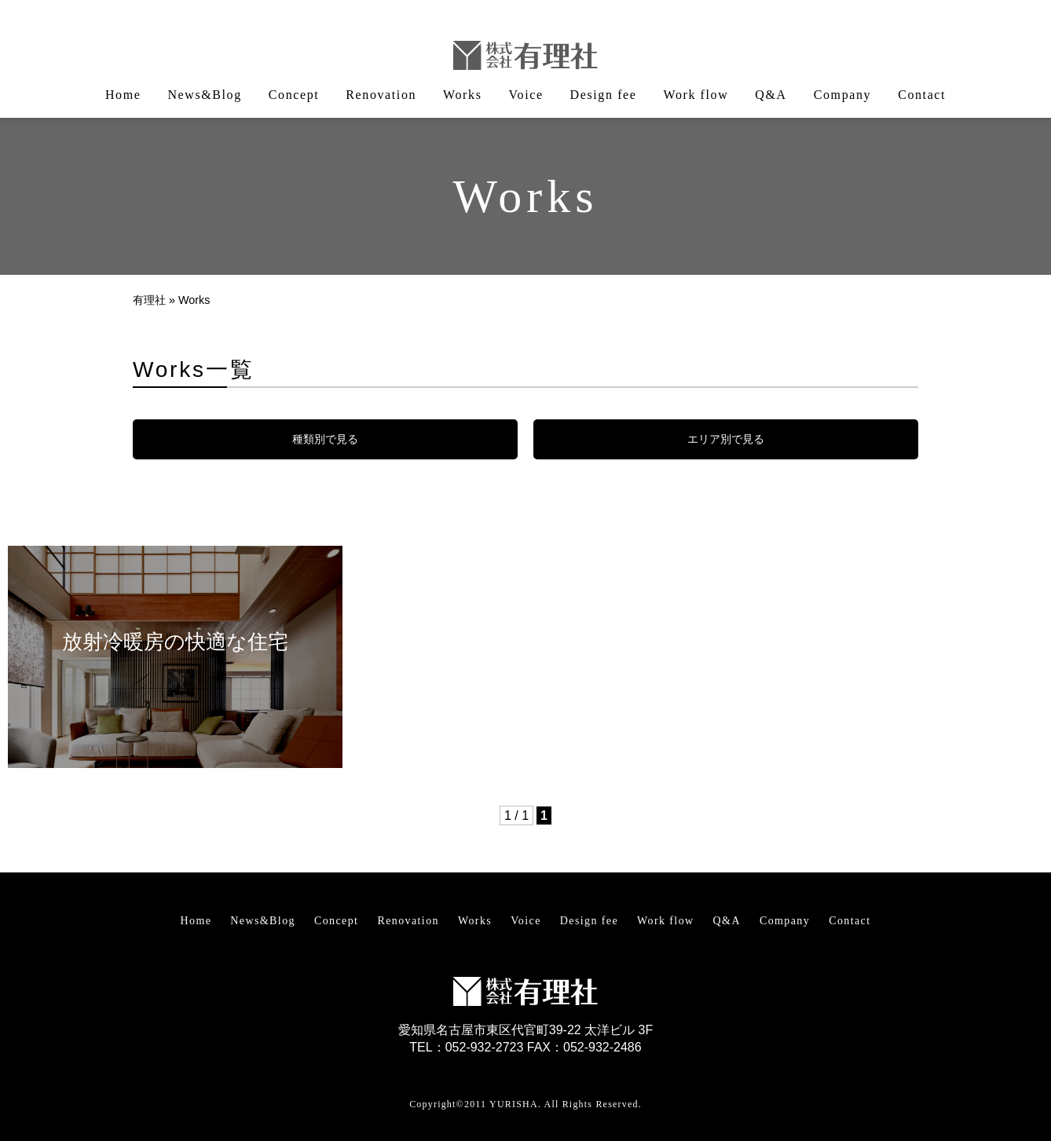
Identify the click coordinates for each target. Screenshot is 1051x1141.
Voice (525, 94)
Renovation (381, 94)
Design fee (603, 94)
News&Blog (204, 94)
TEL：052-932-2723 (466, 1047)
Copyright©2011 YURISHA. (475, 1104)
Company (842, 94)
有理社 (149, 300)
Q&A (770, 94)
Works (462, 94)
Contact (922, 94)
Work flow (695, 94)
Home (123, 94)
